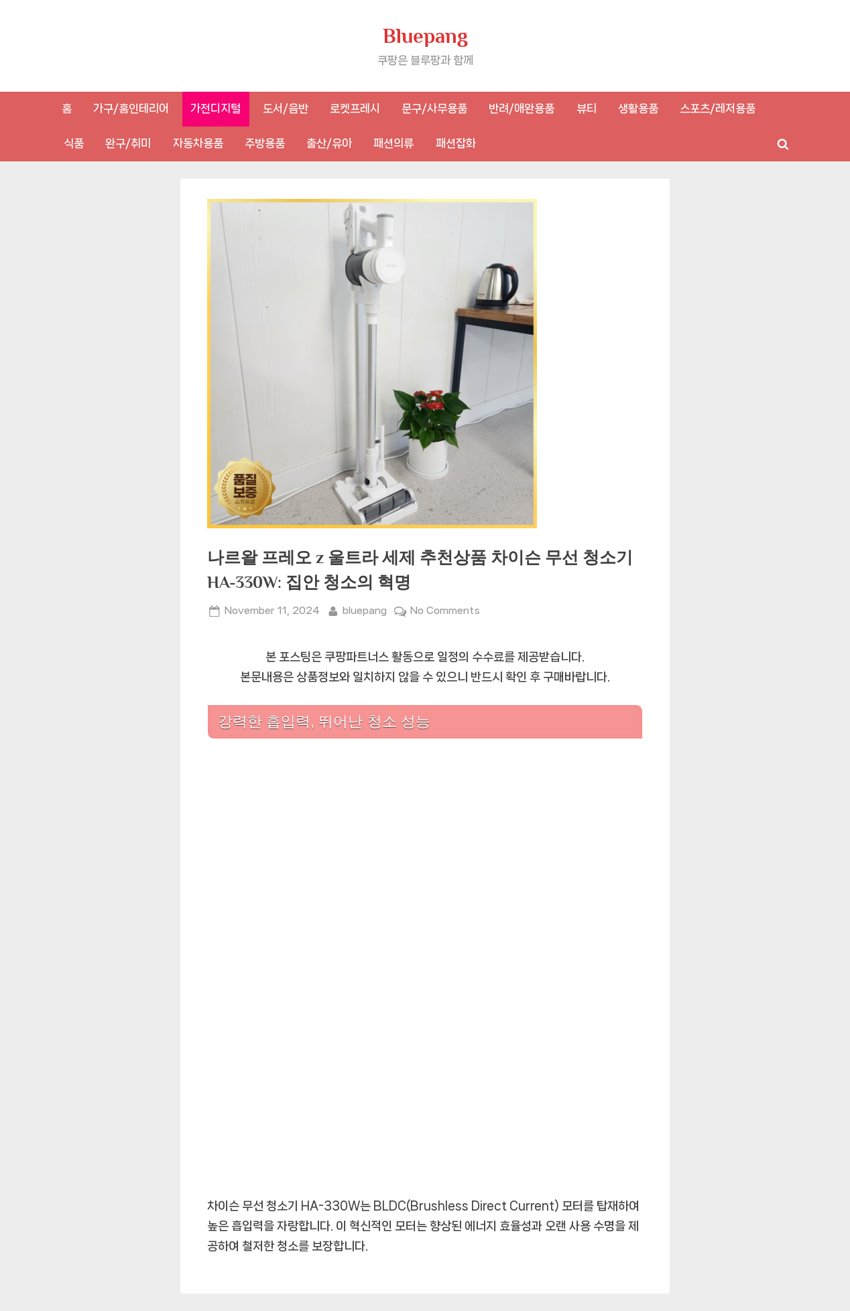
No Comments (445, 611)
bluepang (365, 609)
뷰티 (586, 108)
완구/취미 (128, 143)
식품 (74, 143)
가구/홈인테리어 (131, 108)
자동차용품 (198, 143)
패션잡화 (456, 143)
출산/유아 (329, 143)
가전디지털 (215, 108)
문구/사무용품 (434, 108)
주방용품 (265, 143)
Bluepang (425, 36)
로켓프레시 (355, 108)
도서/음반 (285, 108)
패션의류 (393, 143)
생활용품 (638, 108)
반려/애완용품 (521, 108)
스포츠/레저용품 (717, 108)
